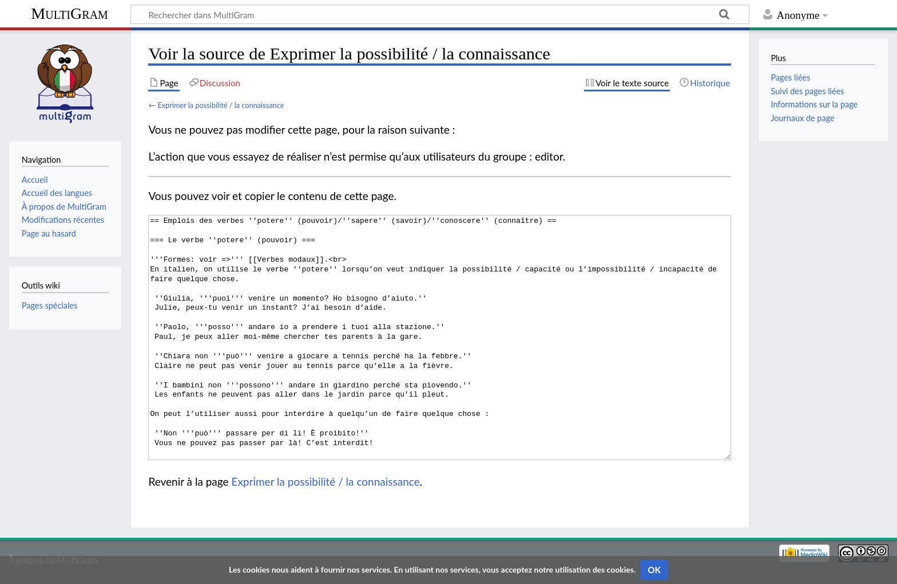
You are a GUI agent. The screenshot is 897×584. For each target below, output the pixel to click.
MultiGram (69, 13)
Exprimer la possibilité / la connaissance (220, 105)
